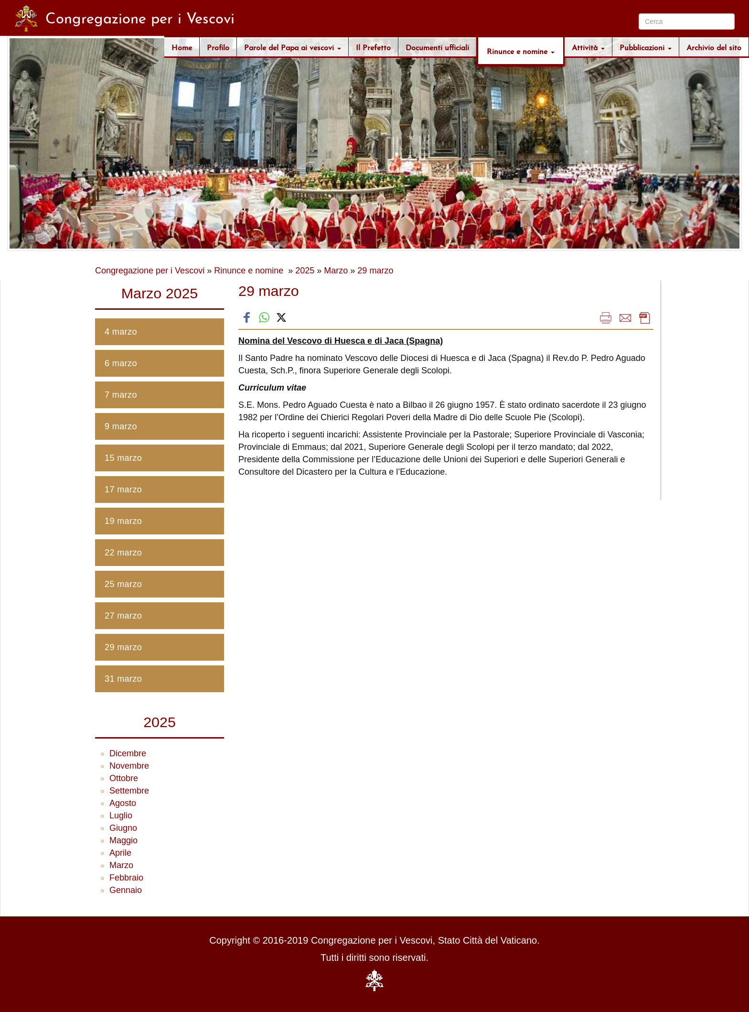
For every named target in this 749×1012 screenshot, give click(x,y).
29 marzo (375, 270)
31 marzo (123, 679)
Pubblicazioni (646, 46)
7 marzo (121, 395)
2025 (304, 270)
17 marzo (123, 489)
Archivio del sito (713, 46)
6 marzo (121, 363)
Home (181, 46)
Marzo (336, 270)
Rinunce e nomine (521, 50)
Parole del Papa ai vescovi (292, 46)
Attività (588, 46)
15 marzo (123, 458)
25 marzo (123, 584)
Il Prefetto (373, 46)
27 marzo (123, 615)
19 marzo (123, 521)
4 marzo (121, 332)
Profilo (218, 46)
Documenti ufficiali (437, 46)
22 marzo (123, 552)
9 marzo (121, 426)
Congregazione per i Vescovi (149, 270)
